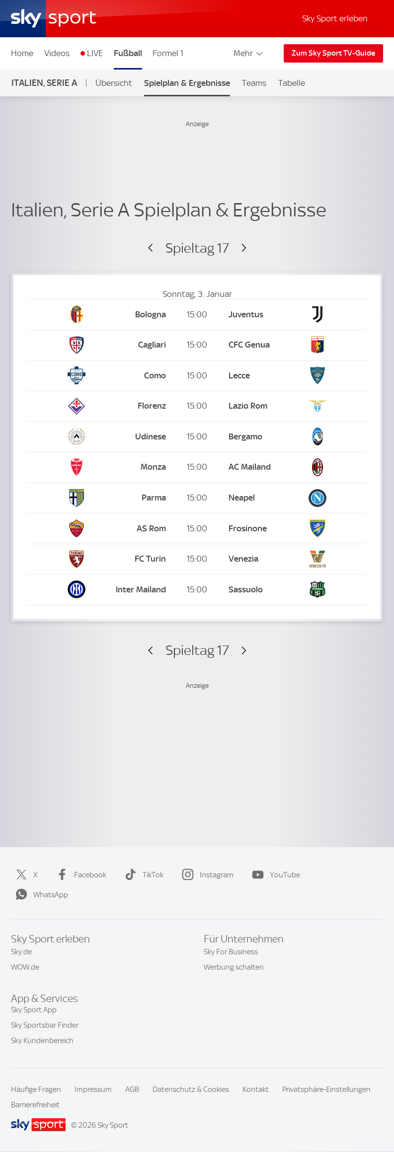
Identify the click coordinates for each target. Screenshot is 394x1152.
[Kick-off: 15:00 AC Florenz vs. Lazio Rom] (197, 406)
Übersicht (113, 83)
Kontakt (255, 1089)
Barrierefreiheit (35, 1104)
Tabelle (291, 83)
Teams (254, 83)
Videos (57, 53)
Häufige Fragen (36, 1089)
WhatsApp (39, 894)
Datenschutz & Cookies (191, 1089)
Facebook (79, 874)
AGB (132, 1089)
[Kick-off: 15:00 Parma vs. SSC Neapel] (197, 498)
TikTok (142, 874)
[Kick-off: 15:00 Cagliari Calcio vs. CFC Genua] (197, 345)
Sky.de (21, 955)
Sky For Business (231, 955)
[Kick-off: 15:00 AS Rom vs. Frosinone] (197, 528)
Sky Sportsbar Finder (45, 1030)
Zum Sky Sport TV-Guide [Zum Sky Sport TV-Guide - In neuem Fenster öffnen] (333, 53)
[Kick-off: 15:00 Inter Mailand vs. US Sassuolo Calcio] (197, 590)
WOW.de (25, 970)
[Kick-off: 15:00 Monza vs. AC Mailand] (197, 467)
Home (22, 53)
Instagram (206, 874)
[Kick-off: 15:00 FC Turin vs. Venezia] (197, 559)
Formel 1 (168, 53)
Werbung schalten (234, 970)
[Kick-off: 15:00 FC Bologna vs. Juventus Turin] (197, 314)
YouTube (274, 874)
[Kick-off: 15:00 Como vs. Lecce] (197, 375)
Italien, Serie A (44, 82)
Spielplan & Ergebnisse (187, 83)
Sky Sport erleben (335, 18)
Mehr (249, 53)
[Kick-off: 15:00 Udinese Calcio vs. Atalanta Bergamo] (197, 437)
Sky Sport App (34, 1014)
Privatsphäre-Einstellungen (326, 1089)
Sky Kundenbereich (42, 1045)
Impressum (93, 1089)
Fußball (128, 53)
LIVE (95, 53)
